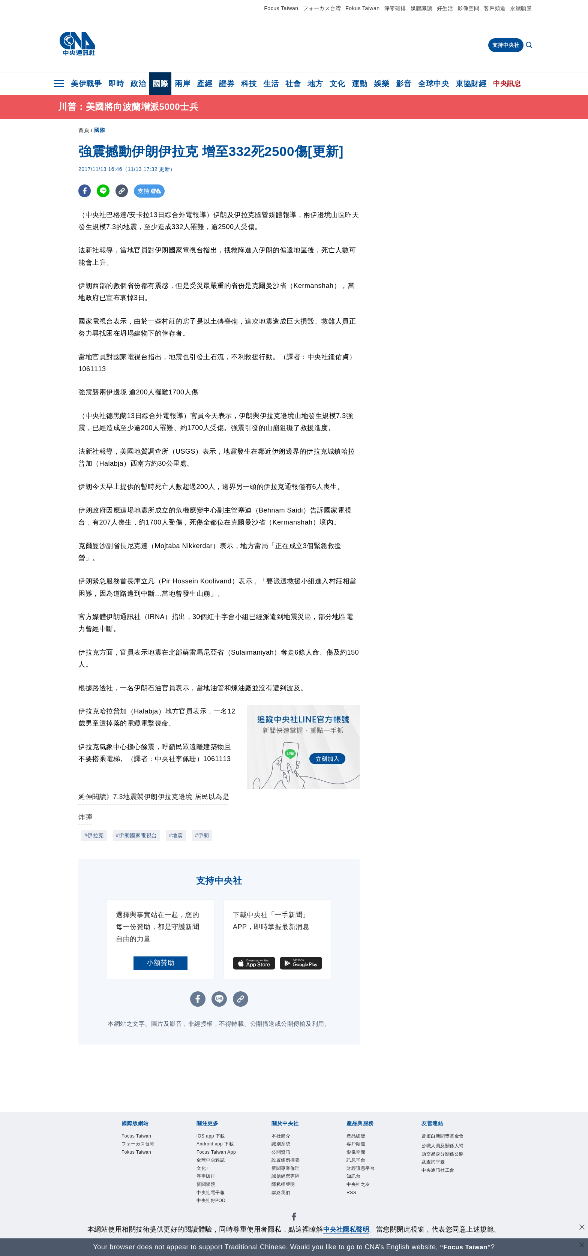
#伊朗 (202, 835)
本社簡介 (283, 1136)
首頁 (83, 130)
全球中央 (433, 83)
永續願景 (521, 8)
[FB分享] (85, 191)
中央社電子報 (213, 1220)
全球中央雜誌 (213, 1183)
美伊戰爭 (86, 83)
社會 (293, 83)
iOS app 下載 (213, 1136)
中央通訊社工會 (442, 1193)
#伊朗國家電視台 (136, 835)
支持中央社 (506, 45)
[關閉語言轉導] (581, 1246)
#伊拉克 (94, 835)
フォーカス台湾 (322, 8)
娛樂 (381, 83)
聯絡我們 (283, 1201)
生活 (271, 83)
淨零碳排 (395, 8)
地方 (315, 83)
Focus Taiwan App (214, 1169)
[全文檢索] (530, 46)
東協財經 (471, 83)
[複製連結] (123, 191)
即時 (116, 83)
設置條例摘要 (289, 1164)
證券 (226, 83)
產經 (204, 83)
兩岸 (182, 83)
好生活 (445, 8)
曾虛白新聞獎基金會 (442, 1141)
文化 (337, 83)
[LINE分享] (104, 191)
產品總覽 (358, 1136)
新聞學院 (208, 1211)
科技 (248, 83)
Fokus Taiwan (362, 8)
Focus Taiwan (281, 8)
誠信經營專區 (289, 1183)
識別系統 (283, 1145)
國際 (160, 83)
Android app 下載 (216, 1150)
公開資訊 (283, 1155)
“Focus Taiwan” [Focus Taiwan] (465, 1247)
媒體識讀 (421, 8)
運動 (359, 83)
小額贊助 (160, 963)
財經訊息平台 (363, 1174)
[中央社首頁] (77, 44)
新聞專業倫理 (289, 1174)
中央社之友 (361, 1192)
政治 (138, 83)
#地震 (176, 835)
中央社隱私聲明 (346, 1229)
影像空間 (468, 8)
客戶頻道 (495, 8)
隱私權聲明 (286, 1192)
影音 (403, 83)
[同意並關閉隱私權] (581, 1228)
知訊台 (355, 1183)
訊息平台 (358, 1164)
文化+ (204, 1192)
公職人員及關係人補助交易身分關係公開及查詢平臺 (442, 1170)
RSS (352, 1201)
